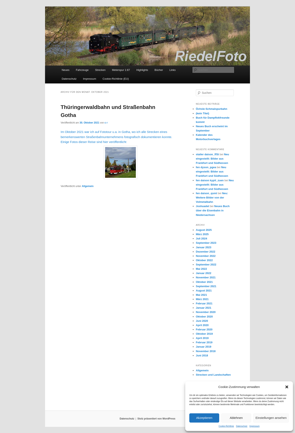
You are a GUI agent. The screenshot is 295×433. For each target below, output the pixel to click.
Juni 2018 (202, 355)
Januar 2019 (203, 346)
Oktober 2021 (204, 281)
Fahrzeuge (82, 69)
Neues (65, 69)
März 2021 (202, 299)
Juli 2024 (201, 238)
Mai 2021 (201, 294)
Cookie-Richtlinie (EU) (116, 78)
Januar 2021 (203, 307)
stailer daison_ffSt (207, 154)
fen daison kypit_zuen (210, 180)
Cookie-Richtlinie (226, 426)
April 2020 (202, 325)
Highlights (142, 69)
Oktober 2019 (204, 333)
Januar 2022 (203, 273)
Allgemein (87, 186)
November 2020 (206, 312)
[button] (287, 387)
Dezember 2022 (205, 251)
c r (106, 122)
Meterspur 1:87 (121, 69)
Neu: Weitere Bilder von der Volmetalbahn (212, 197)
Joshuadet (202, 206)
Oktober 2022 (204, 260)
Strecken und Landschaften (213, 374)
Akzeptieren (204, 417)
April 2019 (202, 338)
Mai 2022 (201, 268)
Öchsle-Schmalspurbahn (211, 108)
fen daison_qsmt (206, 193)
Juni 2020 (202, 320)
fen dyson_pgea (206, 167)
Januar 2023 (203, 247)
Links (172, 69)
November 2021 (206, 277)
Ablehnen (236, 417)
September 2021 (206, 286)
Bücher (158, 69)
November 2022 (206, 255)
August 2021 (204, 290)
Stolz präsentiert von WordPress (156, 418)
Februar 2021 (204, 303)
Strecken (100, 69)
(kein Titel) (202, 113)
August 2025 (204, 229)
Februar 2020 (204, 329)
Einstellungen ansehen (271, 417)
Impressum (255, 426)
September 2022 (206, 264)
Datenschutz (241, 426)
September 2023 (206, 242)
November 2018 (206, 351)
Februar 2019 (204, 342)
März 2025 (202, 234)
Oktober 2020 (204, 316)
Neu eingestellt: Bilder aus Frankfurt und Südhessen (212, 158)
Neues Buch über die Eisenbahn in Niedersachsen (213, 210)
